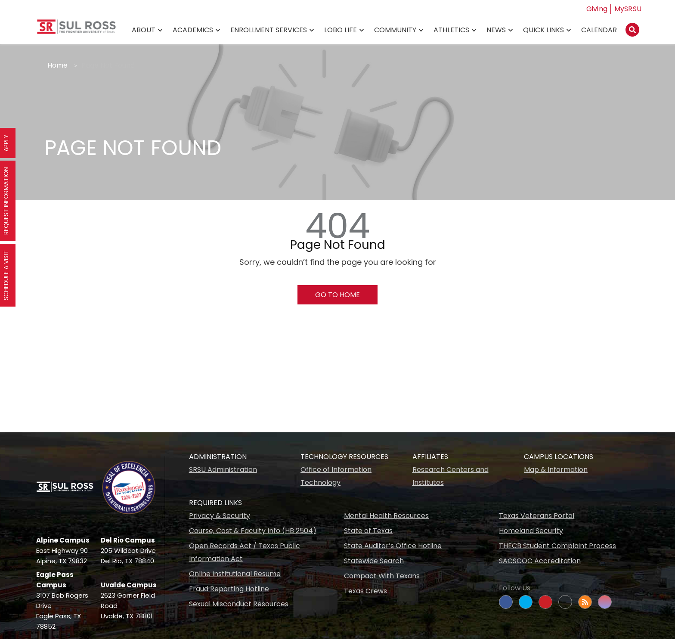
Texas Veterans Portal (536, 516)
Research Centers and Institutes (450, 476)
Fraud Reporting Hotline (229, 589)
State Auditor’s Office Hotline (393, 546)
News (496, 30)
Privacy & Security (219, 516)
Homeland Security (531, 531)
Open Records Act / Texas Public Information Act (244, 552)
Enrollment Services (268, 30)
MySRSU (628, 9)
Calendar (599, 30)
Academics (193, 30)
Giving (597, 9)
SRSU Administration (223, 470)
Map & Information (556, 470)
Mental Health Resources (386, 516)
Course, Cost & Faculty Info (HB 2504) (252, 531)
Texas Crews (365, 591)
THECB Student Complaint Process (557, 546)
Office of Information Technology (336, 476)
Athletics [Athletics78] (451, 30)
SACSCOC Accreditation (540, 561)
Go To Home (337, 295)
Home (57, 65)
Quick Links (543, 30)
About (143, 30)
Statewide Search (374, 561)
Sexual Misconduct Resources (238, 604)
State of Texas (368, 531)
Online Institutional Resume (235, 574)
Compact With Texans (382, 576)
